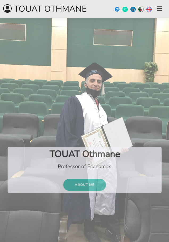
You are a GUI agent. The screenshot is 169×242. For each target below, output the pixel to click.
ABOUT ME (84, 185)
